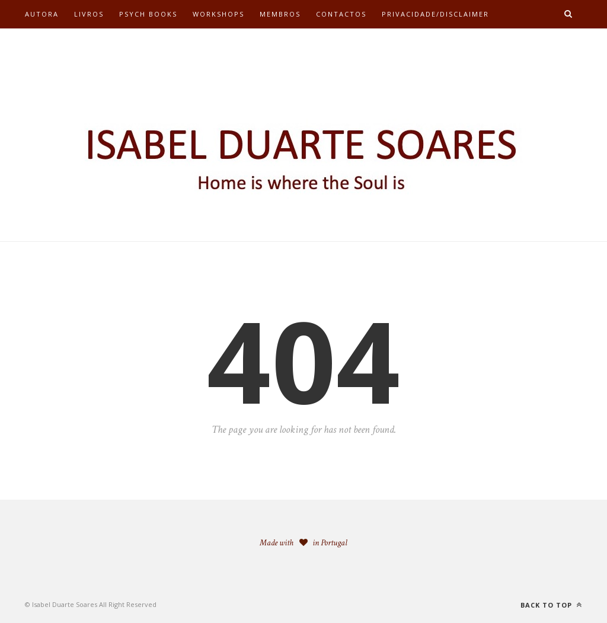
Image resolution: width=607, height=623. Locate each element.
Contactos (341, 13)
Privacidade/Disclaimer (435, 13)
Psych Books (148, 13)
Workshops (218, 13)
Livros (89, 13)
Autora (42, 13)
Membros (280, 13)
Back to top (551, 604)
